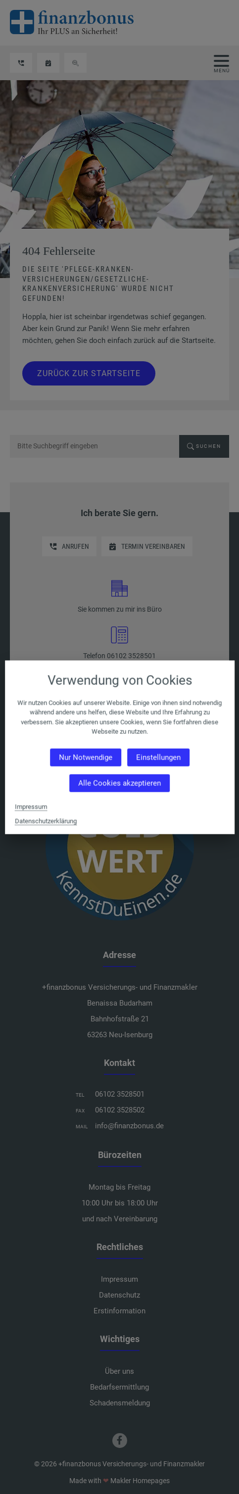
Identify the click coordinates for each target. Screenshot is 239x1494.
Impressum (31, 806)
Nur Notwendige (85, 757)
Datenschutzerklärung (46, 820)
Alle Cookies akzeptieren (119, 782)
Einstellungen (158, 757)
